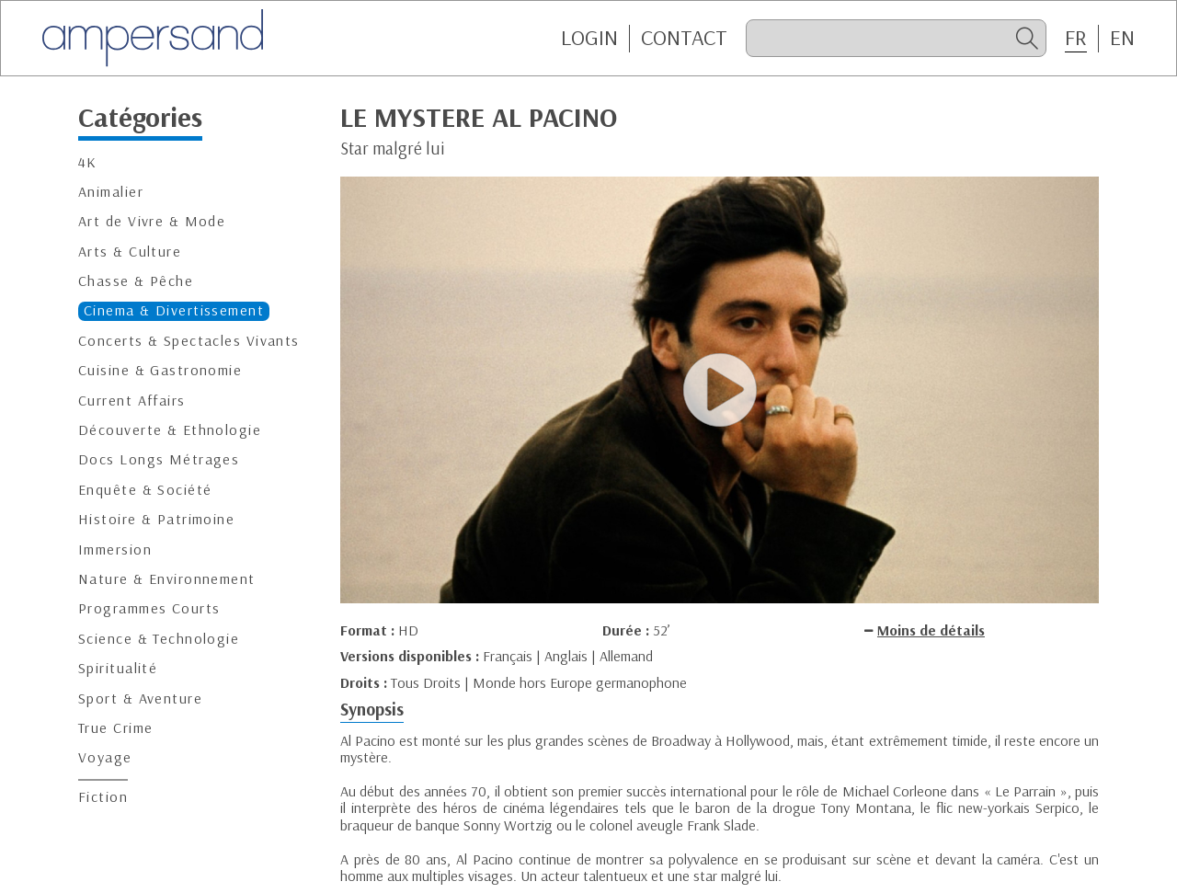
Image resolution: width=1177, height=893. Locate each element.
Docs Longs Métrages (158, 459)
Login (589, 38)
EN (1122, 38)
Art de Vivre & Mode (151, 221)
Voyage (105, 757)
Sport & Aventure (140, 698)
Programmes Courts (149, 608)
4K (87, 162)
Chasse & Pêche (135, 281)
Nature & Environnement (167, 579)
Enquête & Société (144, 489)
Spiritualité (117, 668)
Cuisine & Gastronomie (160, 370)
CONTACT (684, 38)
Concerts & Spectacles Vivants (189, 340)
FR (1076, 38)
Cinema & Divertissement (174, 310)
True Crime (115, 728)
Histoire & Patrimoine (156, 519)
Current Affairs (132, 400)
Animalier (110, 191)
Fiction (103, 797)
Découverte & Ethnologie (169, 430)
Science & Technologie (158, 638)
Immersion (115, 549)
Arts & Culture (129, 251)
